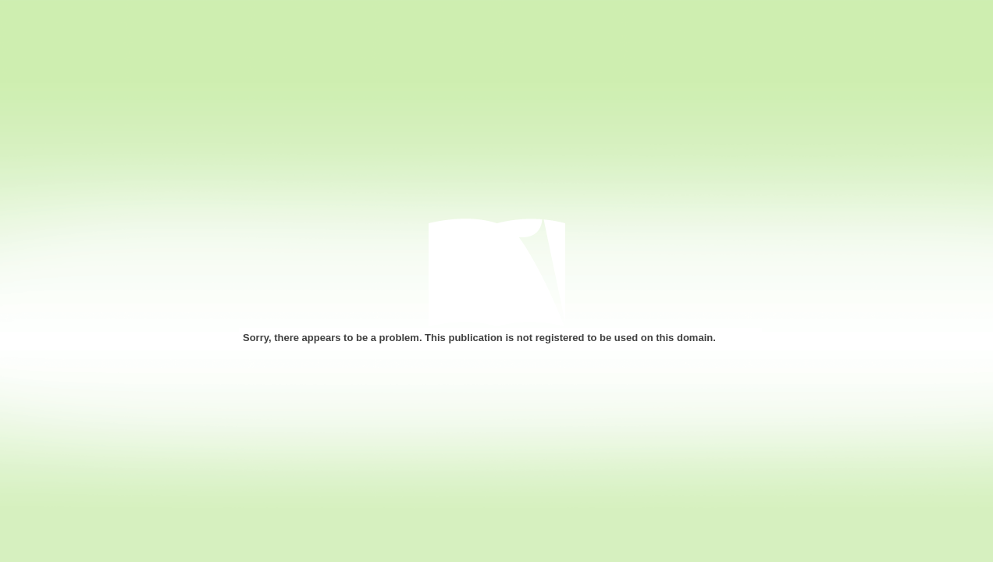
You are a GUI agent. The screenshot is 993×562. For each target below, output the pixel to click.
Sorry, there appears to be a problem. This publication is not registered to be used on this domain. (479, 337)
